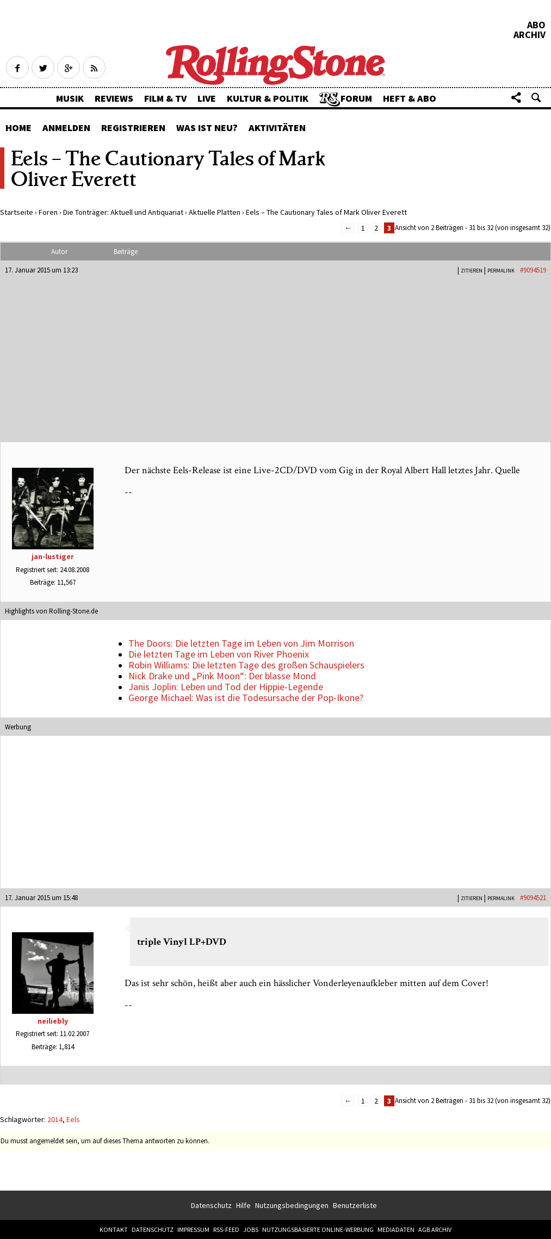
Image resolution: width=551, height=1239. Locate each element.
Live (206, 98)
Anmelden (66, 127)
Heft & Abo (409, 98)
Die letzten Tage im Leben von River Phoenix (218, 654)
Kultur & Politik (267, 98)
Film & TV (165, 98)
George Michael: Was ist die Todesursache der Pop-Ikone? (245, 697)
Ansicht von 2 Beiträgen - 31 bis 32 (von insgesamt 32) (472, 227)
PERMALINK (501, 270)
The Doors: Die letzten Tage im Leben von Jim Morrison (241, 643)
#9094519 (533, 270)
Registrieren (133, 127)
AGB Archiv (434, 1229)
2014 (55, 1119)
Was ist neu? (207, 127)
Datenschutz (211, 1205)
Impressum (193, 1229)
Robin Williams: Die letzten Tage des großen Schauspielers (246, 665)
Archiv (529, 35)
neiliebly (53, 1021)
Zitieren (471, 270)
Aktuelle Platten (214, 212)
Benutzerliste (355, 1205)
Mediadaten (395, 1229)
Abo (536, 25)
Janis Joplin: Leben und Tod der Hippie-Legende (225, 686)
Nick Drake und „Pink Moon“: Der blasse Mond (222, 676)
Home (18, 127)
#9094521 (533, 897)
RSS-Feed (226, 1229)
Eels (73, 1119)
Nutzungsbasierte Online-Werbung (318, 1229)
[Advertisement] (275, 356)
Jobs (250, 1229)
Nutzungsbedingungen (292, 1205)
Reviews (114, 98)
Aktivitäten (277, 127)
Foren (48, 212)
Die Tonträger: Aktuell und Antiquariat (123, 212)
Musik (70, 98)
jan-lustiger (53, 556)
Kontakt (114, 1229)
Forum (356, 98)
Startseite (16, 212)
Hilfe (243, 1205)
